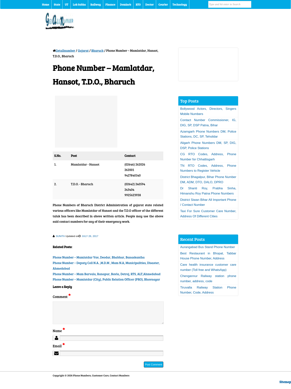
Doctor (149, 4)
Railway (95, 4)
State (57, 4)
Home (45, 4)
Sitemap (285, 386)
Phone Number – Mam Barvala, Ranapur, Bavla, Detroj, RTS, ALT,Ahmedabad (107, 274)
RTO (138, 4)
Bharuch (97, 50)
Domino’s (125, 4)
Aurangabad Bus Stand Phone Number (207, 247)
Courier (163, 4)
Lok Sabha (79, 4)
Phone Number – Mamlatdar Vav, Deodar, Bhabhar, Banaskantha (99, 257)
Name (59, 335)
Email (59, 350)
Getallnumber (65, 50)
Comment (62, 296)
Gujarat (83, 50)
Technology (179, 4)
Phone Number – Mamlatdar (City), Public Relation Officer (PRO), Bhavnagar (106, 279)
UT (66, 4)
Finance (110, 4)
